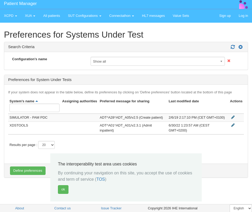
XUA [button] (30, 16)
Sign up (225, 16)
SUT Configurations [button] (84, 16)
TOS (100, 179)
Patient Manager (20, 3)
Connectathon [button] (121, 16)
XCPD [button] (10, 16)
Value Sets (181, 16)
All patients (51, 16)
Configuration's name (29, 59)
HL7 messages (153, 16)
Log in (243, 16)
